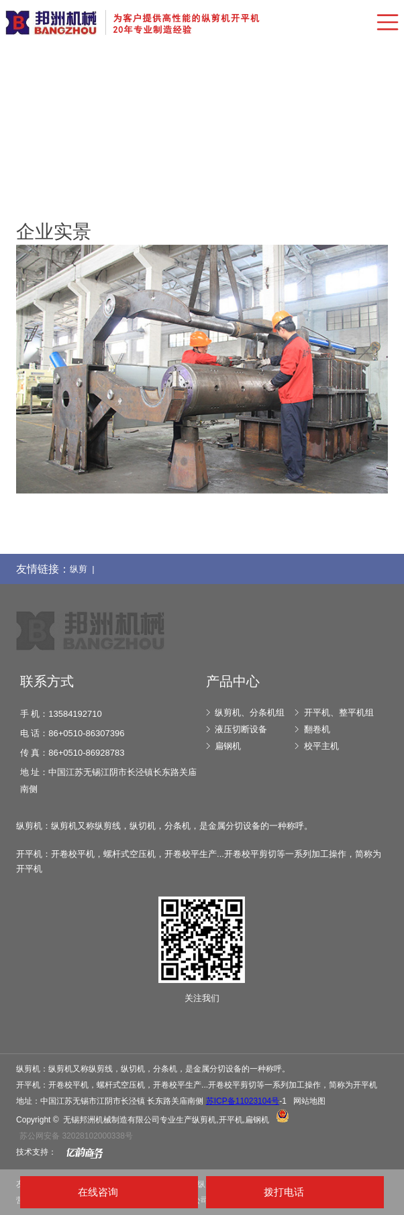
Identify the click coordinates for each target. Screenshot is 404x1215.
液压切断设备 (241, 729)
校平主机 (321, 746)
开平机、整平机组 (339, 712)
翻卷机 (317, 729)
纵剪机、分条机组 (250, 712)
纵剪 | (84, 569)
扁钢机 (228, 746)
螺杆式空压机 (121, 1085)
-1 (246, 1101)
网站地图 (309, 1101)
